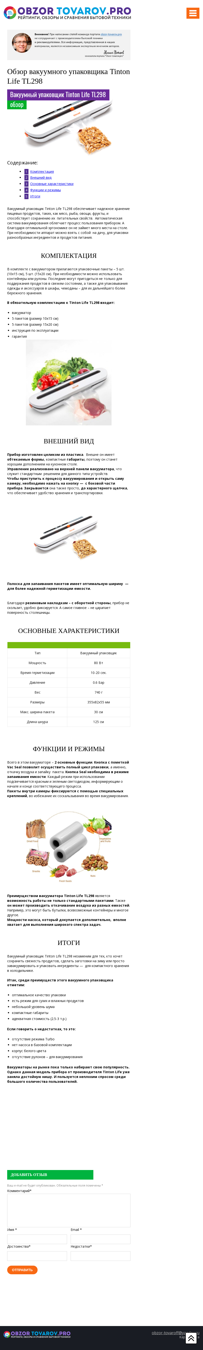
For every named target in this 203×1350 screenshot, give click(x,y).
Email (76, 1229)
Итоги (35, 196)
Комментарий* (19, 1190)
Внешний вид (40, 177)
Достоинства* (19, 1246)
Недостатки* (81, 1246)
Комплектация (42, 171)
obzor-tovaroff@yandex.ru (175, 1332)
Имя (12, 1229)
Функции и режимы (45, 190)
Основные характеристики (51, 183)
